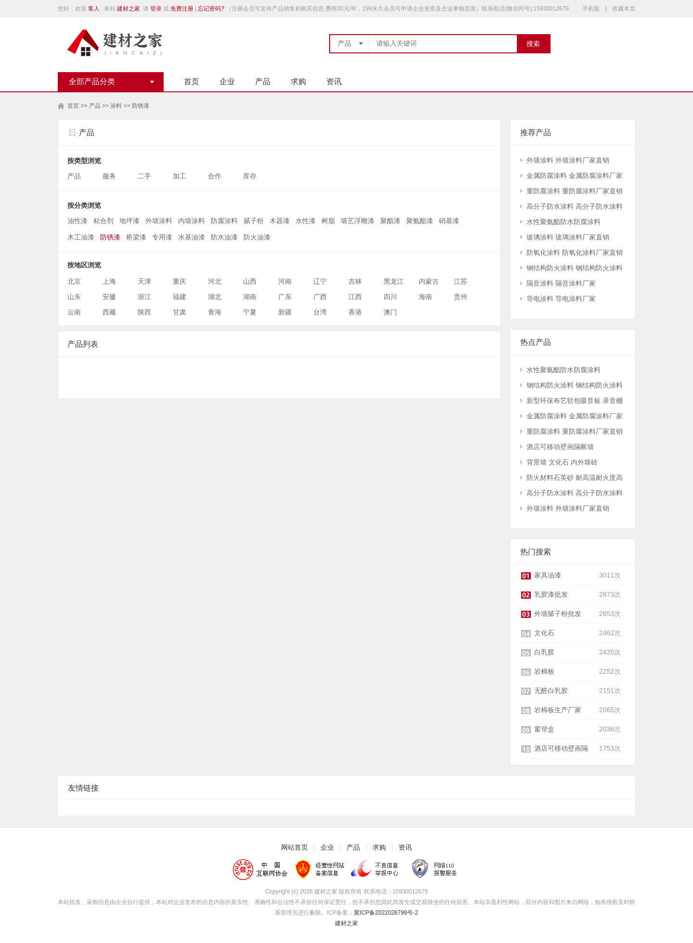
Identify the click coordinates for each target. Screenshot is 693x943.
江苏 (460, 281)
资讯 (334, 81)
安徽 (109, 297)
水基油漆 (191, 237)
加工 (180, 176)
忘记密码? (211, 8)
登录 (156, 8)
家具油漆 (547, 575)
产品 (262, 81)
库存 (250, 176)
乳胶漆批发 (551, 594)
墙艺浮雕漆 (357, 221)
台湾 (320, 312)
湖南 (250, 297)
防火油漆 (257, 237)
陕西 (144, 312)
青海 (214, 312)
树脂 (328, 221)
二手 (145, 176)
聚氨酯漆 (419, 221)
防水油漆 (224, 237)
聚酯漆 (390, 221)
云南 (74, 312)
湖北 (214, 297)
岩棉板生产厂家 (557, 710)
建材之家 (128, 8)
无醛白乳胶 (551, 690)
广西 (320, 297)
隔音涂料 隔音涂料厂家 (561, 283)
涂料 (116, 105)
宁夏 (250, 312)
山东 (74, 297)
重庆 (179, 281)
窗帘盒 (544, 729)
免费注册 (181, 8)
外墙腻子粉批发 (557, 613)
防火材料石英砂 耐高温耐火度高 (574, 477)
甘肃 (179, 312)
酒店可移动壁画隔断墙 (560, 447)
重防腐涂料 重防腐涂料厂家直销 (574, 191)
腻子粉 (254, 221)
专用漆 (162, 237)
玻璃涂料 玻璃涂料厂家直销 (567, 237)
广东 (285, 297)
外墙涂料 (158, 221)
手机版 (591, 8)
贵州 (460, 297)
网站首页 (294, 847)
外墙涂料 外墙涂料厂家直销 (567, 160)
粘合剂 (103, 221)
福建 (179, 297)
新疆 (285, 312)
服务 (110, 176)
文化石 (544, 633)
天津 (144, 281)
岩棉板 (544, 671)
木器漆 (280, 221)
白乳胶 (544, 652)
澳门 (390, 312)
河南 (285, 281)
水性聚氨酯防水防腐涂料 (563, 222)
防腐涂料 (224, 221)
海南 (425, 297)
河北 (214, 281)
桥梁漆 (136, 237)
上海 (109, 281)
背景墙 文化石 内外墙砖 (562, 462)
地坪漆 (129, 221)
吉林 (355, 281)
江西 (355, 297)
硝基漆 (449, 221)
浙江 (144, 297)
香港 (355, 312)
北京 (74, 281)
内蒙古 (429, 281)
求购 (298, 81)
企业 (227, 81)
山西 (250, 281)
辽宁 (320, 281)
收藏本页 (623, 8)
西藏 (109, 312)
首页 (191, 81)
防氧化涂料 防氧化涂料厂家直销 (574, 252)
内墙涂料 (191, 221)
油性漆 (77, 221)
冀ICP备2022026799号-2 (386, 912)
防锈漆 (140, 105)
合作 (215, 176)
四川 (390, 297)
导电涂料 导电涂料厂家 (561, 298)
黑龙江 (394, 281)
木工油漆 (80, 237)
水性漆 (305, 221)
